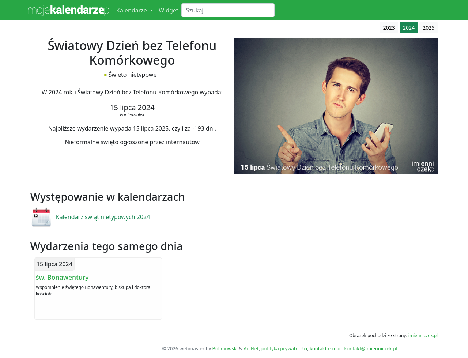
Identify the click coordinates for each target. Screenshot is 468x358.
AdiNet (251, 348)
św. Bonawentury (62, 277)
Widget (168, 10)
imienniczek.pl (423, 335)
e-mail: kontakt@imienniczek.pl (362, 348)
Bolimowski (225, 348)
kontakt (318, 348)
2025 (428, 27)
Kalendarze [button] (132, 10)
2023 (389, 27)
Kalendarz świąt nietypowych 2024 (103, 217)
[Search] (228, 10)
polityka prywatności (284, 348)
